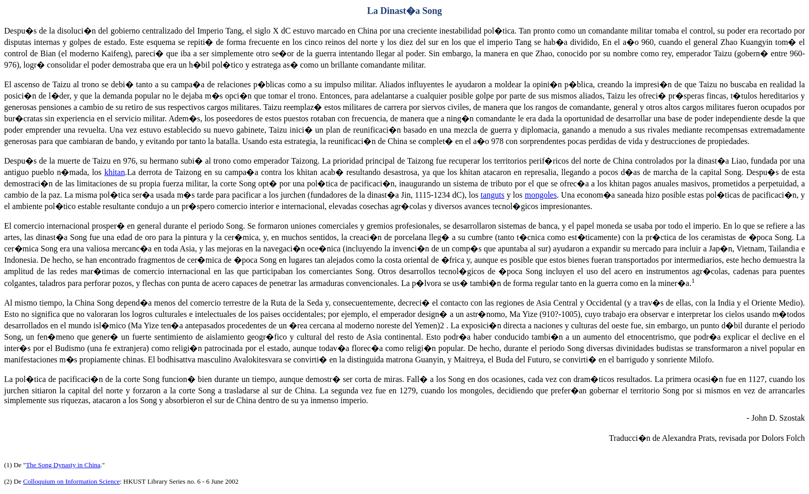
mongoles (541, 194)
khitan (114, 172)
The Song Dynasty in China (63, 465)
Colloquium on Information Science (71, 481)
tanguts (492, 194)
